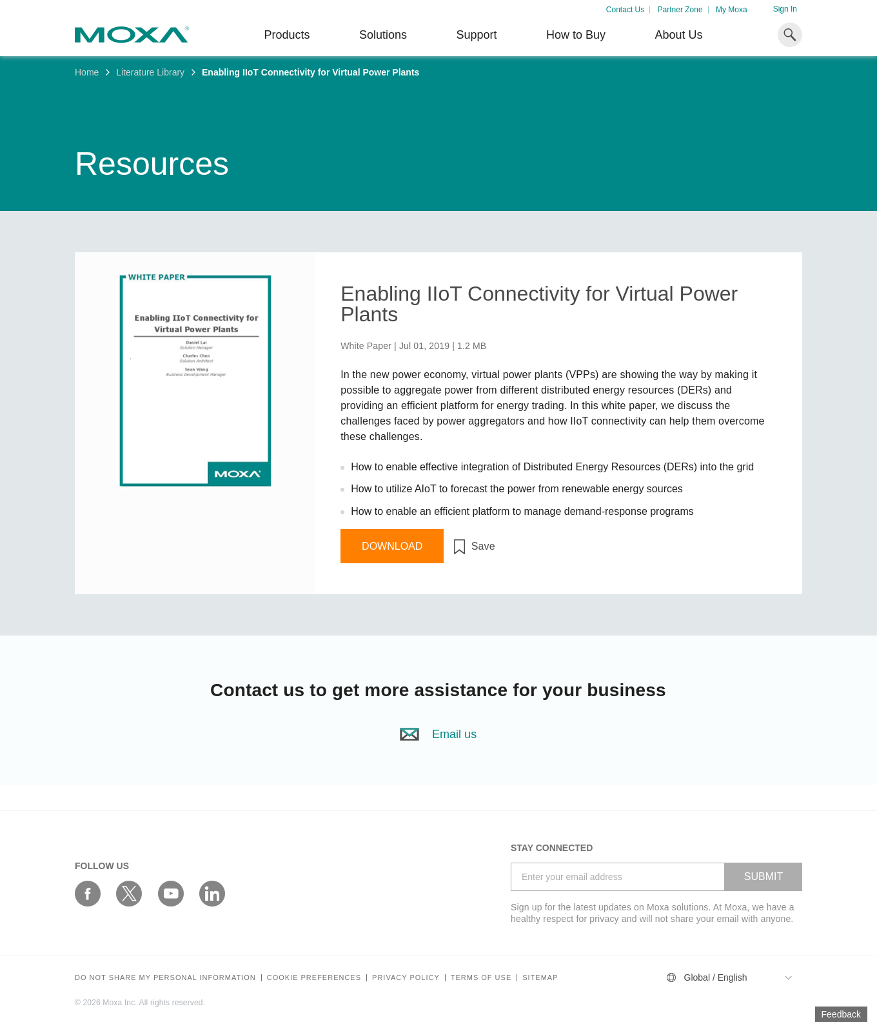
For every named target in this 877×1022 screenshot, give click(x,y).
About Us (678, 34)
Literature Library (150, 72)
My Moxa (731, 10)
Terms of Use (481, 977)
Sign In (785, 9)
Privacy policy (406, 977)
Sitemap (540, 977)
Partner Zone (680, 10)
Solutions (383, 34)
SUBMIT (763, 876)
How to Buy (576, 34)
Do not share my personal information (165, 977)
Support (476, 34)
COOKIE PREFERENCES (314, 977)
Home (87, 72)
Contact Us (625, 10)
